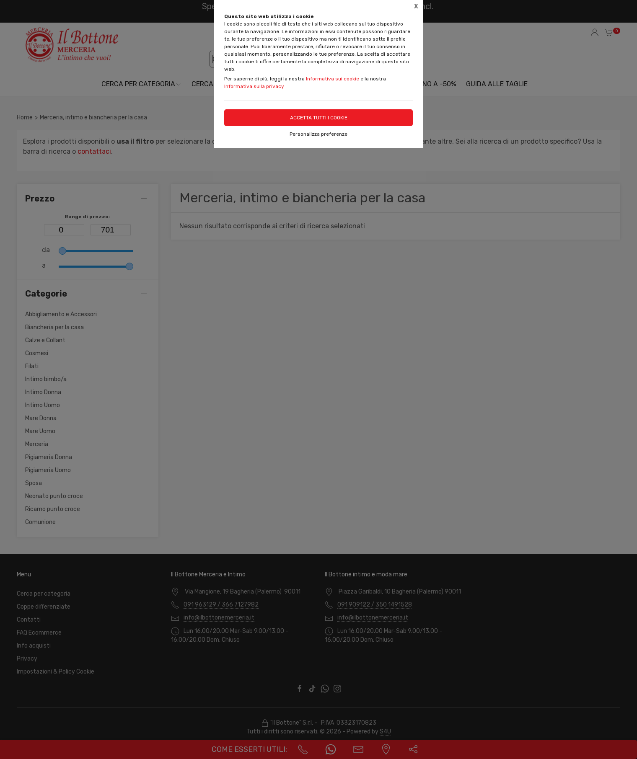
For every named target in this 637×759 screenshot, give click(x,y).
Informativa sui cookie (332, 79)
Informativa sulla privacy (254, 86)
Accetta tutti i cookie (318, 118)
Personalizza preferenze (318, 134)
